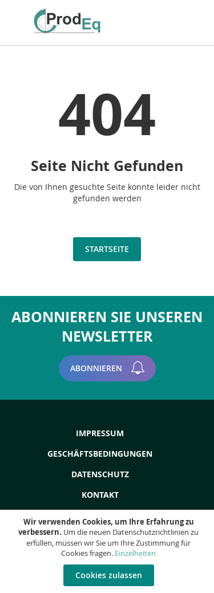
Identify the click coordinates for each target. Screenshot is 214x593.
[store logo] (70, 21)
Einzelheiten (135, 553)
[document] (108, 551)
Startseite (107, 248)
